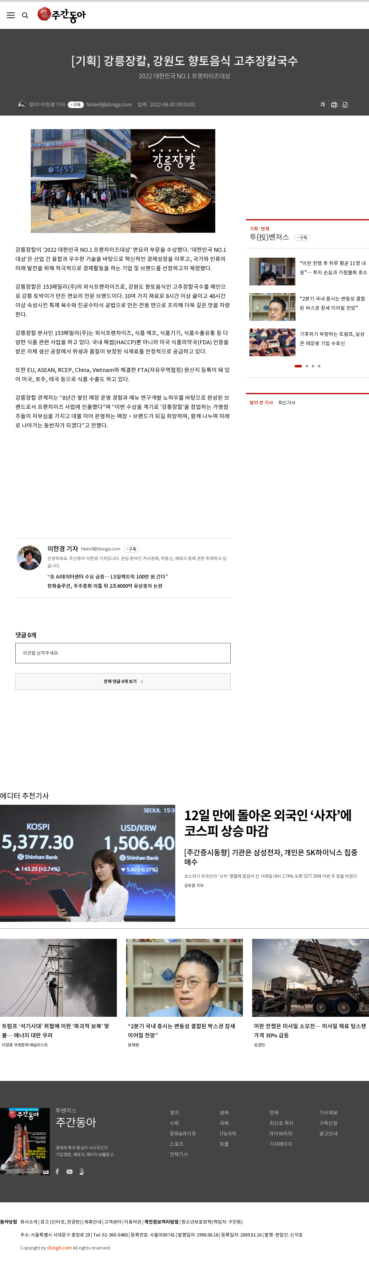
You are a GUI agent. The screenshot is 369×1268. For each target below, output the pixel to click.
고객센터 (112, 1222)
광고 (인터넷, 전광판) (60, 1222)
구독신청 (328, 1123)
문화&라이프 (183, 1134)
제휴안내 (92, 1222)
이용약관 (132, 1222)
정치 (174, 1113)
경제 (224, 1113)
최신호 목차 (281, 1123)
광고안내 (328, 1134)
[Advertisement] (89, 483)
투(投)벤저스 (269, 237)
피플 (224, 1144)
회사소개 (29, 1222)
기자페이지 (280, 1144)
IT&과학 (228, 1134)
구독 (77, 105)
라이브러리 (280, 1134)
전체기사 (179, 1154)
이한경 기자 (62, 549)
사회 (174, 1123)
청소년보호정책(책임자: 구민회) (212, 1222)
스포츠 (177, 1144)
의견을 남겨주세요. (41, 653)
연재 (274, 1113)
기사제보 (328, 1113)
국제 (224, 1123)
